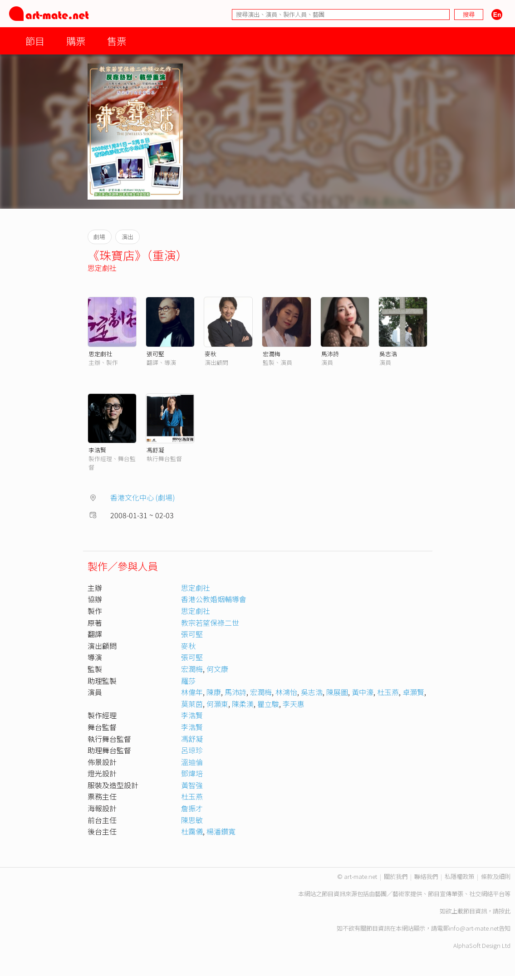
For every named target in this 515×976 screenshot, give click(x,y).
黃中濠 (362, 692)
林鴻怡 (286, 692)
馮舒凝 (155, 450)
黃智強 (192, 785)
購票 (75, 41)
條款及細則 (495, 876)
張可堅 (155, 353)
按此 (504, 911)
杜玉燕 (388, 692)
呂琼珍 (192, 750)
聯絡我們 (426, 876)
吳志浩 (388, 353)
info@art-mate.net (474, 928)
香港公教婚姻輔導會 (213, 598)
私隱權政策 (459, 876)
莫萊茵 (192, 703)
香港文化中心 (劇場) (142, 497)
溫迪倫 (192, 761)
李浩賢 (97, 450)
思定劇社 (102, 267)
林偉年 (192, 692)
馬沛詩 (330, 353)
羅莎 (188, 680)
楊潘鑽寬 (220, 831)
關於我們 (395, 876)
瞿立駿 (268, 703)
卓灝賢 (413, 692)
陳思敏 (192, 819)
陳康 (213, 692)
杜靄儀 (192, 831)
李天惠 (293, 703)
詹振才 (192, 808)
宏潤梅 (271, 353)
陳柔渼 (243, 703)
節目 (34, 41)
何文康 (217, 668)
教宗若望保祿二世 (210, 622)
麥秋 (210, 353)
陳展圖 (337, 692)
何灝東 (217, 703)
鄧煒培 (192, 773)
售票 (116, 41)
